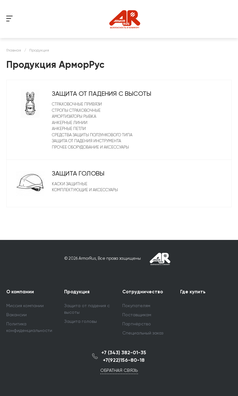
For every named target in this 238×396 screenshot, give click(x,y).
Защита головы (78, 173)
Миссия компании (25, 305)
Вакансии (16, 314)
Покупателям (136, 305)
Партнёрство (136, 323)
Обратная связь (119, 370)
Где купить (193, 292)
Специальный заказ (142, 332)
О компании (20, 292)
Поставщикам (136, 314)
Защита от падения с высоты (101, 93)
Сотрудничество (142, 292)
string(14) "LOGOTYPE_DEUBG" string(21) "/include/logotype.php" (125, 19)
